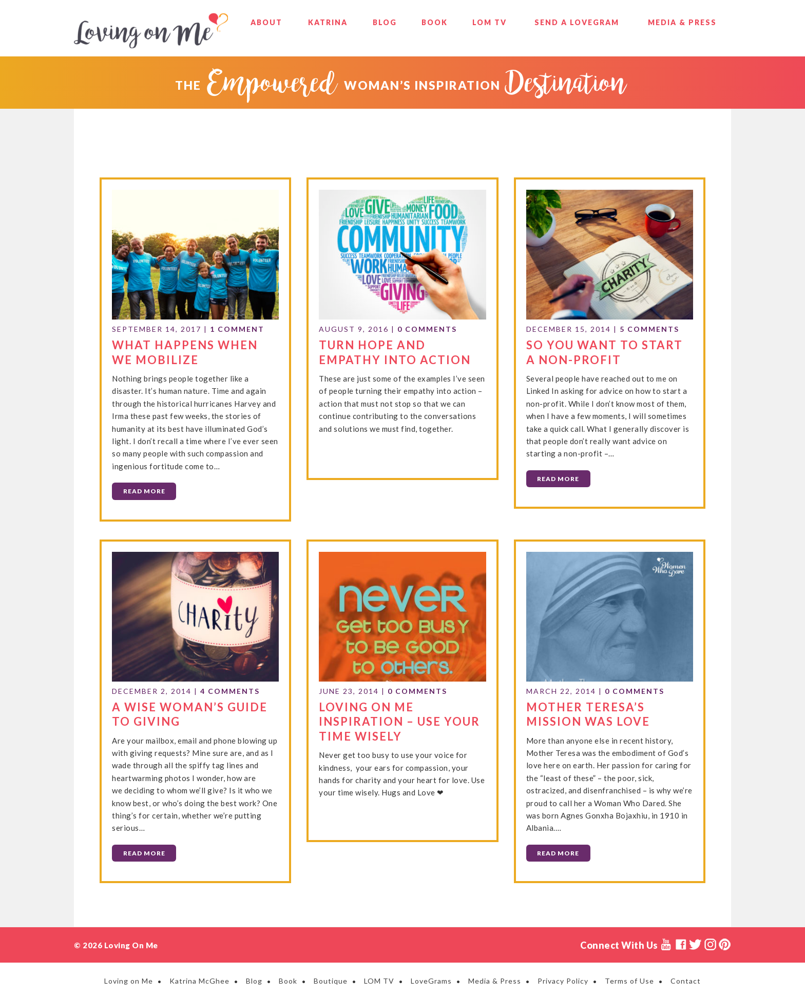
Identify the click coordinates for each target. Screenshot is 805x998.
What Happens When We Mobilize (185, 351)
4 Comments (230, 689)
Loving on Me (151, 30)
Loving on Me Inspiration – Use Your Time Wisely (399, 719)
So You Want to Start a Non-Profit (604, 351)
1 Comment (237, 328)
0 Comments (427, 328)
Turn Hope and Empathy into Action (395, 351)
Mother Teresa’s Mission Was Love (588, 712)
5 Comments (649, 328)
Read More (144, 490)
